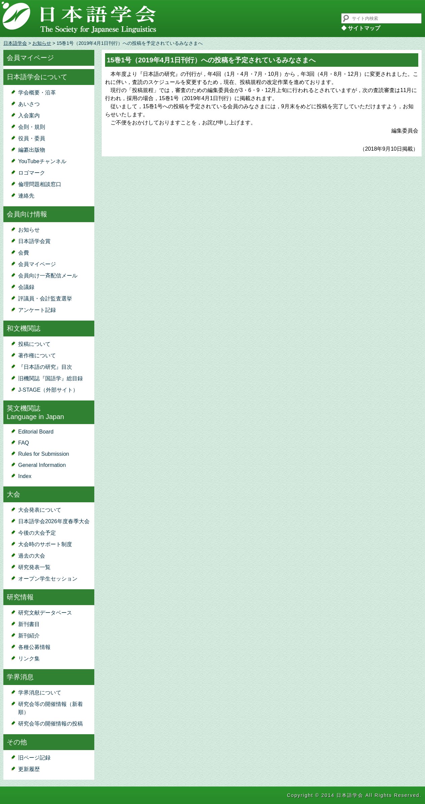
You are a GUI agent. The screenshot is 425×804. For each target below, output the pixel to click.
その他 (17, 742)
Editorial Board (36, 432)
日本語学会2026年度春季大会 (54, 521)
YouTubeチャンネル (42, 161)
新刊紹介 (29, 635)
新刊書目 (29, 624)
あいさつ (29, 104)
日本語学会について (37, 77)
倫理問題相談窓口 (39, 184)
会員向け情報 (27, 214)
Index (24, 476)
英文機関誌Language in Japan (35, 412)
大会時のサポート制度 (45, 544)
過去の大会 (31, 556)
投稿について (34, 344)
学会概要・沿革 (37, 92)
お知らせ (41, 43)
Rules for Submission (43, 454)
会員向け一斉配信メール (47, 275)
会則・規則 (31, 127)
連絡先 (26, 196)
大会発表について (39, 510)
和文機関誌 (23, 328)
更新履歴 (29, 769)
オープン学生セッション (47, 579)
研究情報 (20, 597)
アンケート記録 (37, 310)
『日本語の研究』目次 (45, 367)
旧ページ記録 (34, 758)
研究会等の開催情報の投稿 (50, 723)
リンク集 (29, 658)
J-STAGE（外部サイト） (48, 390)
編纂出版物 (31, 150)
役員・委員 (31, 138)
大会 (13, 494)
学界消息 (20, 677)
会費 (23, 253)
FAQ (23, 443)
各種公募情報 (34, 647)
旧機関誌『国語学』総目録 (50, 378)
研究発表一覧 (34, 567)
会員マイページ (30, 57)
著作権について (37, 355)
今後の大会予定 (37, 533)
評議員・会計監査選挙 (45, 298)
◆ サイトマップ (360, 28)
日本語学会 (15, 43)
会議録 (26, 287)
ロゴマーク (31, 173)
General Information (42, 465)
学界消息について (39, 692)
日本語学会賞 (34, 241)
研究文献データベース (45, 613)
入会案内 (29, 115)
